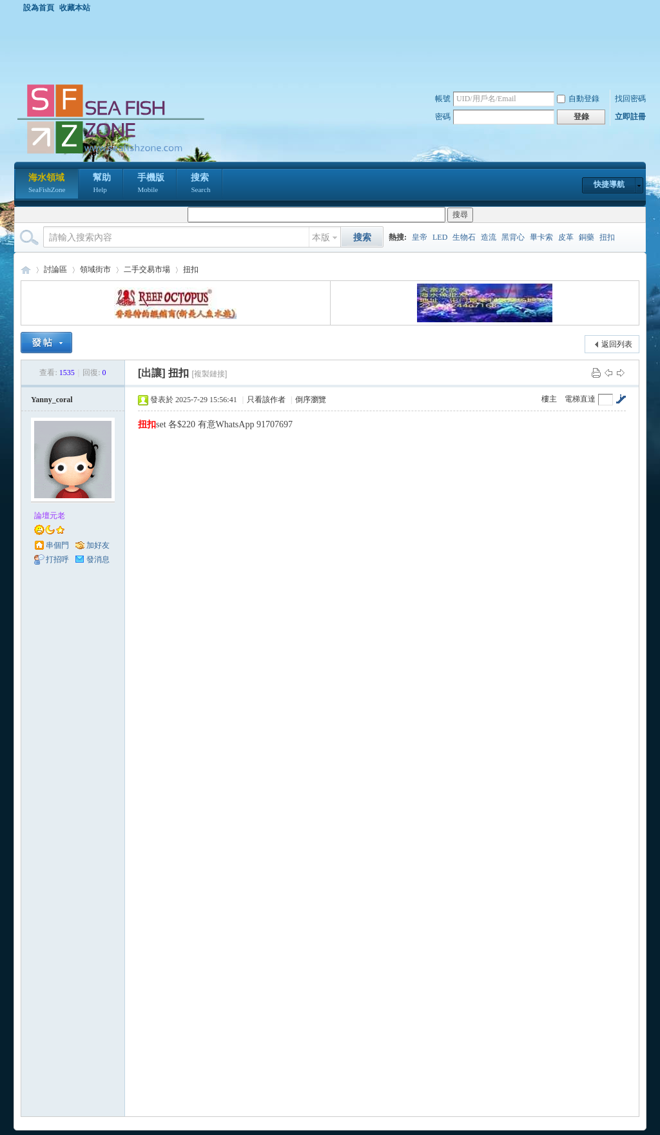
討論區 (55, 269)
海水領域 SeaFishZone (26, 269)
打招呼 (57, 559)
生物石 (464, 237)
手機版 (150, 184)
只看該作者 (266, 399)
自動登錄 (578, 98)
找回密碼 (630, 98)
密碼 (443, 116)
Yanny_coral (52, 399)
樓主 (549, 398)
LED (439, 237)
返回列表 (616, 344)
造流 (488, 237)
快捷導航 (609, 184)
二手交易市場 (147, 269)
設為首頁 (38, 7)
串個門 (57, 545)
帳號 (443, 98)
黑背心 (513, 237)
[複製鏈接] (210, 373)
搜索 (200, 184)
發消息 (98, 559)
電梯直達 (580, 398)
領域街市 (95, 269)
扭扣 (607, 237)
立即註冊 (630, 116)
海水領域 (46, 184)
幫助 (102, 184)
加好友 (98, 545)
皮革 (566, 237)
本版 (321, 237)
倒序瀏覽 (310, 399)
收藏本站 (74, 7)
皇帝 (419, 237)
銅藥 (586, 237)
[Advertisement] (333, 48)
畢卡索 (541, 237)
